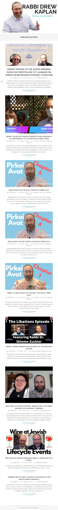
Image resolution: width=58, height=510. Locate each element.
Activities (36, 141)
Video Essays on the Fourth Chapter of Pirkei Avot (29, 241)
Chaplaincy (42, 141)
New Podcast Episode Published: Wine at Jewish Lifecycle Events (29, 459)
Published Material (42, 78)
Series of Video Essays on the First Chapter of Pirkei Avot (29, 294)
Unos (27, 507)
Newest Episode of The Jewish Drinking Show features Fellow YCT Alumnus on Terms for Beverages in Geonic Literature (29, 72)
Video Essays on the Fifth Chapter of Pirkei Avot (29, 190)
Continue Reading (29, 90)
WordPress (36, 507)
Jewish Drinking (35, 351)
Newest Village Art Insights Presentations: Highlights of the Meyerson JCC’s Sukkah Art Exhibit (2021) (29, 137)
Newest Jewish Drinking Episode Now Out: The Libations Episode (29, 347)
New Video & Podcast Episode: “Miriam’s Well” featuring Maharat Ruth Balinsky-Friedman (29, 407)
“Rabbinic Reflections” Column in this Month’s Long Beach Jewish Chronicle (29, 478)
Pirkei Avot (42, 192)
